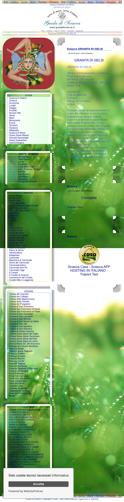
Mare (11, 118)
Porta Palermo (16, 373)
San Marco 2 (24, 176)
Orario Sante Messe (19, 135)
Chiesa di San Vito (18, 324)
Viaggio (12, 108)
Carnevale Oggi (17, 270)
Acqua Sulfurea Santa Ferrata (23, 205)
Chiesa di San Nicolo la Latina (24, 321)
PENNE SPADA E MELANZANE (25, 410)
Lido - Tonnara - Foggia (29, 169)
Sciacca (13, 100)
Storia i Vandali (16, 240)
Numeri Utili (15, 113)
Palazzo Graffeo (17, 353)
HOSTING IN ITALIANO (88, 270)
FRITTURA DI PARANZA (21, 444)
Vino (11, 225)
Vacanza (13, 128)
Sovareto (22, 164)
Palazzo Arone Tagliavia (21, 351)
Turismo (13, 220)
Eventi (12, 123)
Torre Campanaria (18, 381)
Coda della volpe (26, 166)
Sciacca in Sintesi (18, 98)
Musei (12, 395)
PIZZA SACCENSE (18, 439)
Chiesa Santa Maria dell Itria (23, 338)
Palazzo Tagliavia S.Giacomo (23, 368)
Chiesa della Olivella (19, 301)
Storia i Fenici (16, 230)
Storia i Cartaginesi (18, 235)
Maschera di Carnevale (20, 260)
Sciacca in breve (17, 132)
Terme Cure (15, 198)
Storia (12, 115)
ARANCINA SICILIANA (20, 434)
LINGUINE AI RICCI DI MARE (24, 447)
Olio (11, 223)
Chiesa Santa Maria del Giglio (23, 333)
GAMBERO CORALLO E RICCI (24, 462)
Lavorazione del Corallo (20, 277)
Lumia (21, 161)
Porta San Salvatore (19, 378)
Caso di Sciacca (17, 247)
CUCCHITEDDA (17, 422)
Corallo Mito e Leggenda (21, 280)
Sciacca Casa (78, 267)
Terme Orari (15, 200)
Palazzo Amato (16, 348)
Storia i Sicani (16, 228)
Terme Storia (15, 195)
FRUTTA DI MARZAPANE (22, 419)
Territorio (13, 125)
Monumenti (14, 120)
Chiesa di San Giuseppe (21, 314)
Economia (14, 103)
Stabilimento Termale (19, 391)
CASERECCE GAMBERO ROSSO (26, 457)
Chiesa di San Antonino (20, 328)
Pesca (12, 218)
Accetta (38, 484)
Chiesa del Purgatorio (19, 304)
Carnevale (14, 257)
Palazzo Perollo (17, 361)
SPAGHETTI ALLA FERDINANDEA (26, 454)
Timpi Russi (23, 159)
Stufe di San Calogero (20, 393)
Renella (21, 171)
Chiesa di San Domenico (21, 306)
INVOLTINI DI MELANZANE (23, 459)
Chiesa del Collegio (18, 296)
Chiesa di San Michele (20, 319)
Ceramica (14, 215)
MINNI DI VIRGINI (18, 424)
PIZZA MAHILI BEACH (20, 437)
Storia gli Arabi (16, 242)
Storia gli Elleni (16, 233)
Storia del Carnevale (19, 262)
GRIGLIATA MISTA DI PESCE (24, 442)
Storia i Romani (16, 238)
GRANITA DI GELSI (19, 412)
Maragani (22, 179)
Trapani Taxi (74, 207)
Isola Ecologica (16, 142)
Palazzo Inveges (17, 356)
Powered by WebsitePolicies (26, 491)
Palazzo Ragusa (17, 363)
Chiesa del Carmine (19, 294)
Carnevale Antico (17, 265)
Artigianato (14, 255)
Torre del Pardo (16, 383)
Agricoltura (14, 213)
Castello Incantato (18, 388)
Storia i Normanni (17, 245)
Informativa (60, 475)
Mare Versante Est (18, 208)
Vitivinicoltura (15, 252)
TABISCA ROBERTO (19, 432)
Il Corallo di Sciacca (19, 275)
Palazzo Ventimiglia (18, 371)
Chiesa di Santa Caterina (21, 331)
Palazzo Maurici (17, 358)
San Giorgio (23, 156)
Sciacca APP (100, 267)
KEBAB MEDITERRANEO (22, 429)
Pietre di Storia (16, 250)
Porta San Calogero (19, 376)
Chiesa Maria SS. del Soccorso (24, 343)
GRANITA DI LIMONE (20, 415)
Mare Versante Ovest (19, 210)
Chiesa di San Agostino (20, 326)
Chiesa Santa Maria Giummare (24, 336)
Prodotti (13, 110)
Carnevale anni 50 (18, 267)
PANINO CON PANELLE (21, 427)
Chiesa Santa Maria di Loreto (23, 341)
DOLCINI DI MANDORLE (21, 417)
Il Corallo (13, 272)
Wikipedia (14, 130)
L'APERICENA (16, 467)
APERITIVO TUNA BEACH (22, 464)
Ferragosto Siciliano (27, 181)
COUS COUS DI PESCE (21, 449)
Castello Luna (16, 386)
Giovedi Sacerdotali (18, 137)
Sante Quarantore (18, 140)
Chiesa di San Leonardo (21, 316)
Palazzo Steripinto (18, 366)
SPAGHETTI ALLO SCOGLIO (23, 452)
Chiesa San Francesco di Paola (24, 311)
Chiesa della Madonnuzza (22, 299)
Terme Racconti (17, 203)
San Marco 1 (24, 174)
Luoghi (12, 105)
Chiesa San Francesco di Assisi (24, 309)
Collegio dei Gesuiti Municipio (23, 346)
